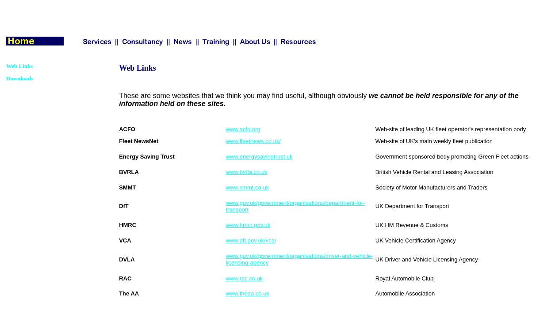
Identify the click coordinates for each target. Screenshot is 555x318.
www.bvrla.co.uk (247, 172)
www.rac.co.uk (244, 278)
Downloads (19, 78)
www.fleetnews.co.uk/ (253, 141)
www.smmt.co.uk (247, 187)
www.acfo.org (243, 129)
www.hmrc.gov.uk (248, 225)
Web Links (19, 66)
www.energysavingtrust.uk (259, 156)
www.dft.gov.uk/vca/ (251, 240)
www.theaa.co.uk (247, 293)
